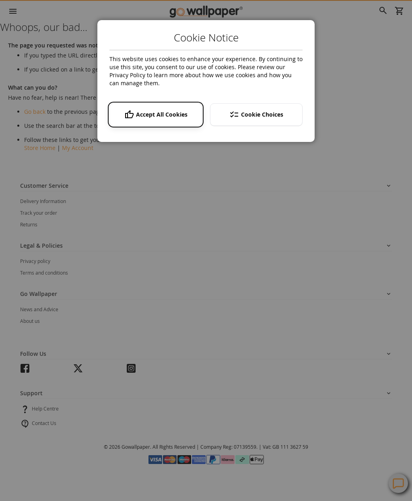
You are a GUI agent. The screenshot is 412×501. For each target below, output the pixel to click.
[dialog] (206, 250)
